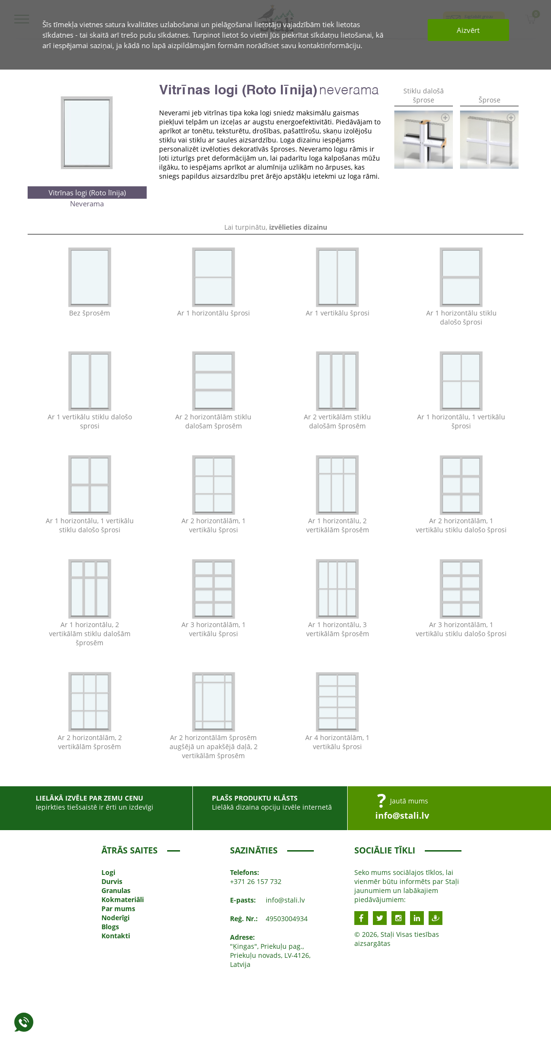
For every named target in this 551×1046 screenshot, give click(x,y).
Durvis (111, 881)
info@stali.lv (402, 815)
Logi (108, 872)
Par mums (118, 908)
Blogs (110, 926)
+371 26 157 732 (255, 881)
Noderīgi (115, 917)
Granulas (115, 890)
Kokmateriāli (122, 899)
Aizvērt (468, 30)
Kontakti (115, 935)
